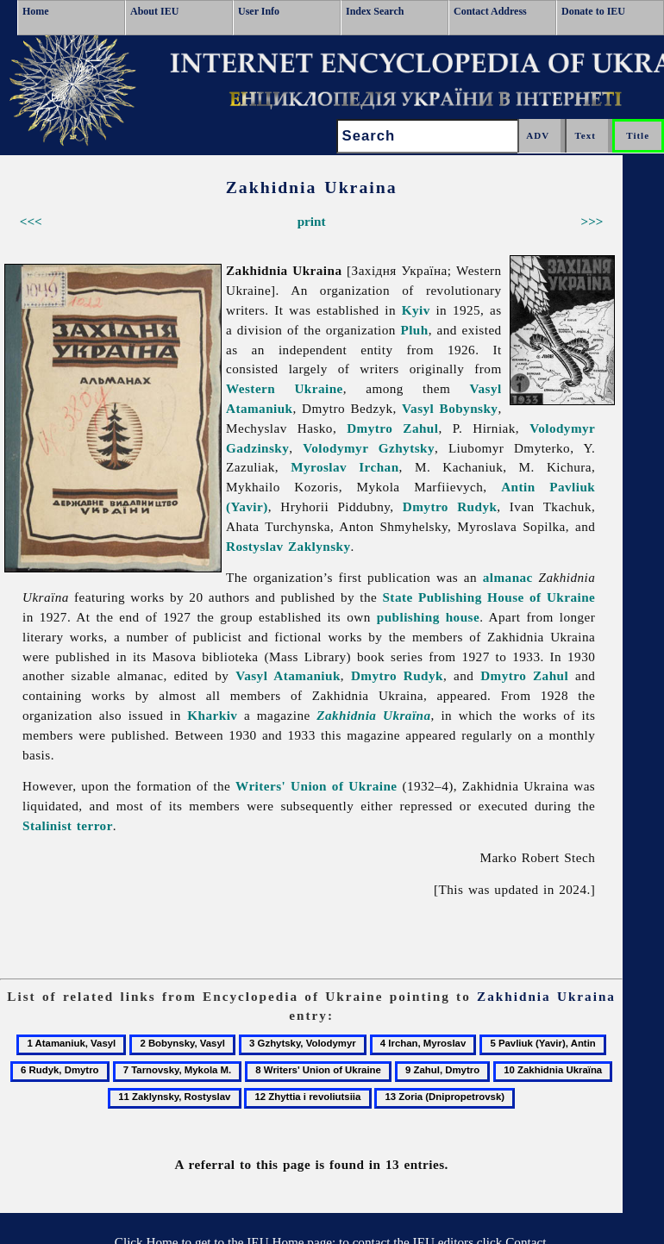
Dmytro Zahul (392, 428)
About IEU (154, 11)
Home (35, 11)
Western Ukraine (284, 388)
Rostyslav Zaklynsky (288, 546)
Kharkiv (212, 715)
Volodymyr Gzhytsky (369, 448)
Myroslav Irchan (344, 466)
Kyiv (416, 310)
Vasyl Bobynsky (450, 408)
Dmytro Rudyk (450, 506)
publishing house (428, 616)
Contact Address (490, 11)
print (312, 221)
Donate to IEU (593, 11)
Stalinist (47, 825)
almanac (508, 577)
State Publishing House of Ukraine (488, 597)
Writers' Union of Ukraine (316, 785)
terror (95, 825)
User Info (258, 11)
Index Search (375, 11)
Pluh (414, 329)
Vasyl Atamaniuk (288, 675)
